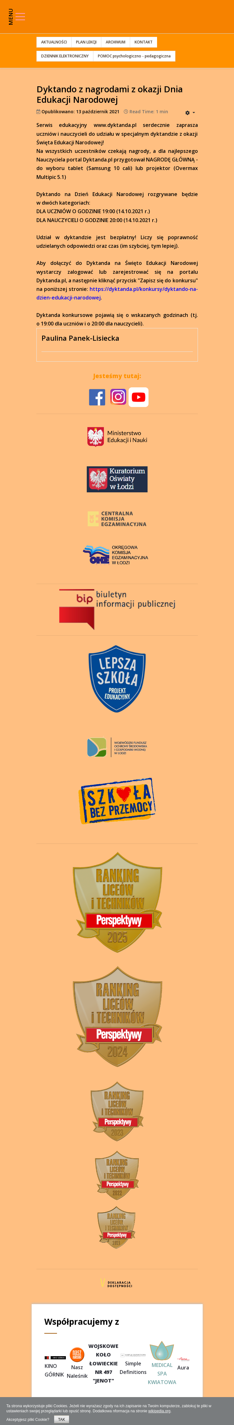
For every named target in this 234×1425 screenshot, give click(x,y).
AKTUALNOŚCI (54, 42)
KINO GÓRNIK (55, 1367)
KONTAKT (144, 42)
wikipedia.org (159, 1411)
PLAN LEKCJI (86, 42)
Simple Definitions (133, 1364)
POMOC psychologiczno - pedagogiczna (134, 56)
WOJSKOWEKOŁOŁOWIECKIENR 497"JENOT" (103, 1363)
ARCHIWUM (115, 42)
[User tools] (190, 112)
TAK (61, 1419)
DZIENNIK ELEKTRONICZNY (65, 56)
